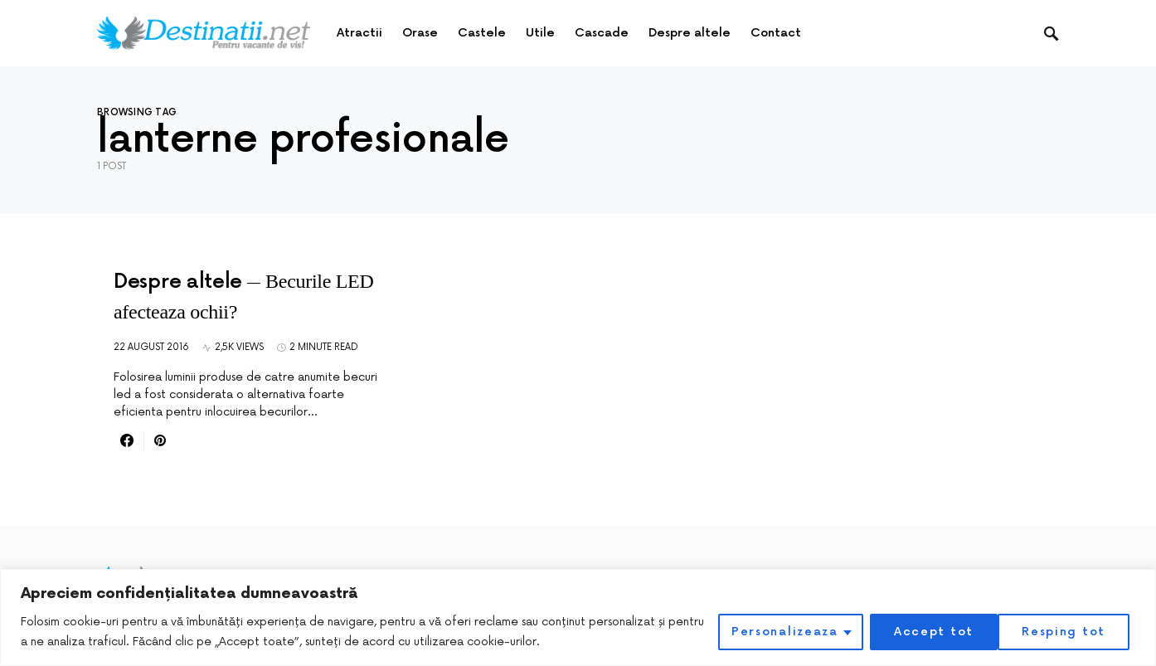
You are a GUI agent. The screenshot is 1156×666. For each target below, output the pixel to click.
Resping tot (933, 632)
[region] (578, 617)
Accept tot (1071, 632)
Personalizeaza (780, 632)
